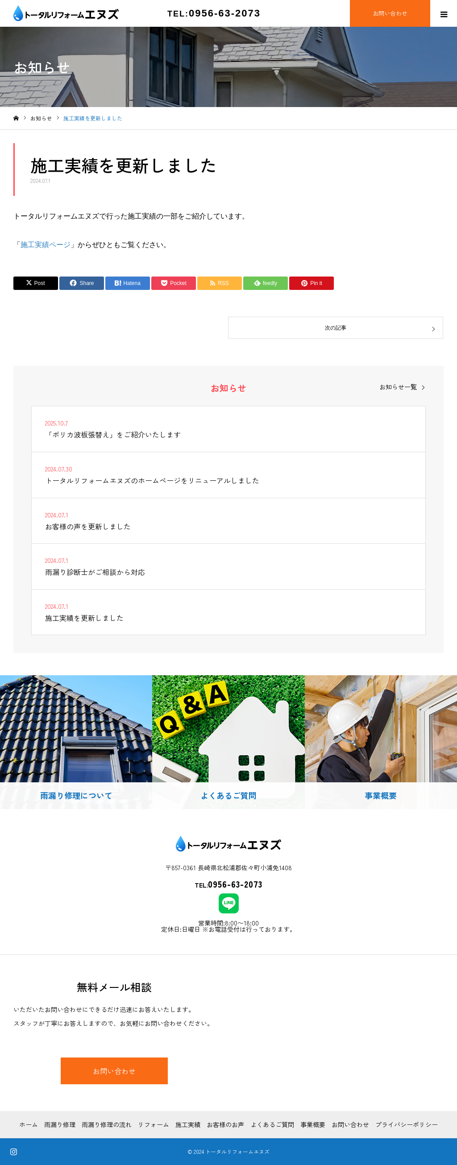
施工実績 (187, 1124)
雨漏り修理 (59, 1124)
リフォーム (153, 1124)
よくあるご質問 (272, 1124)
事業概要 (312, 1124)
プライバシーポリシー (406, 1124)
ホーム (28, 1124)
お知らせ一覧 (398, 387)
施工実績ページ (46, 244)
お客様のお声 (225, 1124)
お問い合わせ (114, 1071)
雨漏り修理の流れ (107, 1124)
